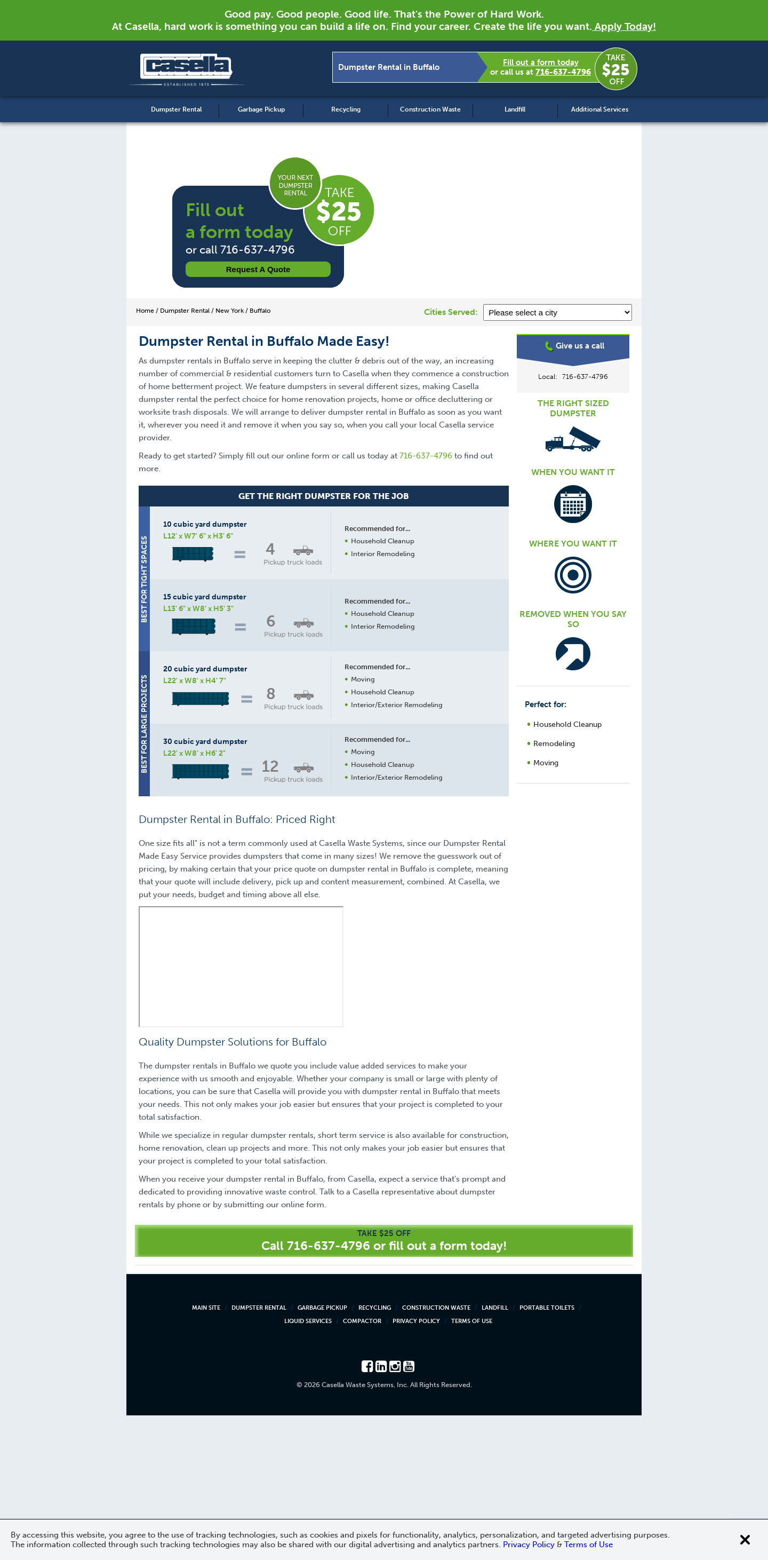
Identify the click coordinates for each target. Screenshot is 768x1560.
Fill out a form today (541, 62)
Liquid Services (308, 1465)
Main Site (206, 1452)
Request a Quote (258, 269)
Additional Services (599, 109)
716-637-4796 (563, 72)
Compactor (362, 1465)
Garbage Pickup (261, 109)
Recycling (346, 109)
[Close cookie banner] (745, 1540)
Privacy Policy (416, 1465)
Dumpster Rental (176, 109)
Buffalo (573, 376)
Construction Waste (430, 109)
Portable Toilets (546, 1452)
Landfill (515, 109)
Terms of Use (471, 1465)
